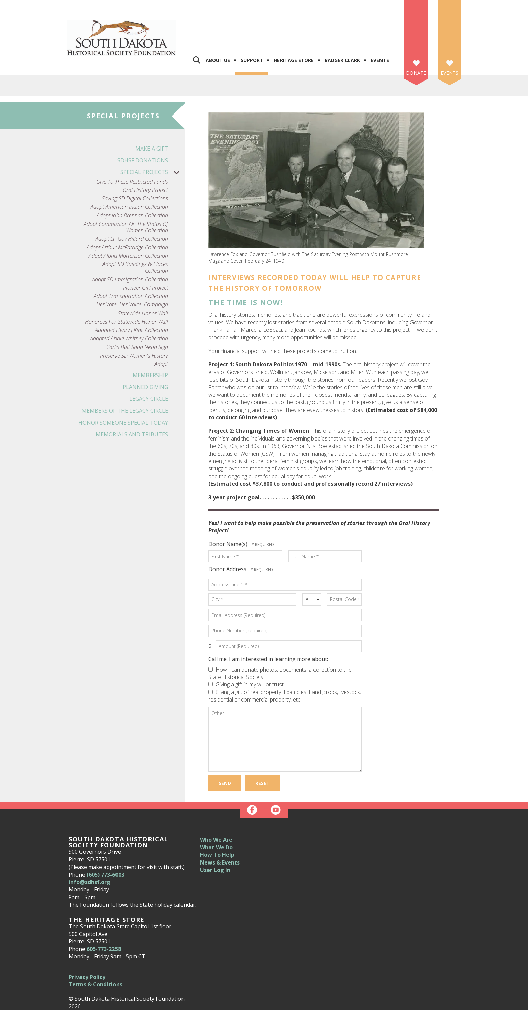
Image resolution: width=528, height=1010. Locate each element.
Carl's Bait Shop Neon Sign (137, 314)
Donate (416, 40)
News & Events (220, 829)
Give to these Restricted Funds (132, 148)
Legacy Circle (148, 365)
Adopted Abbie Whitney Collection (129, 305)
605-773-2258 (104, 915)
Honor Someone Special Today (123, 389)
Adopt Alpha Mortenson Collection (128, 223)
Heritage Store (294, 27)
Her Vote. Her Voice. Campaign (132, 271)
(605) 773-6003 (105, 841)
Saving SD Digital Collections (135, 165)
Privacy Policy (87, 943)
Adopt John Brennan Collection (132, 182)
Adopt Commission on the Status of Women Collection (126, 194)
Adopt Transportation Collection (131, 263)
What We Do (216, 814)
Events (380, 27)
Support (252, 27)
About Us (218, 27)
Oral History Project (145, 157)
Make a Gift (151, 115)
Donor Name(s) (228, 511)
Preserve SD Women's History (134, 322)
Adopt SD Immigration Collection (130, 246)
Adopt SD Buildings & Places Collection (135, 234)
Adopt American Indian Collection (129, 174)
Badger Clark (342, 27)
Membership (150, 342)
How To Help (217, 821)
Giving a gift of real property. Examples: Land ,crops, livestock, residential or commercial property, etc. (284, 662)
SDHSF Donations (142, 127)
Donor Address (228, 536)
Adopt (161, 331)
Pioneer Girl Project (145, 255)
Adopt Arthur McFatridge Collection (127, 214)
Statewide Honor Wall (143, 280)
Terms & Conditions (95, 951)
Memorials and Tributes (132, 401)
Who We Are (216, 806)
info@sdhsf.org (89, 849)
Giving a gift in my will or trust (246, 651)
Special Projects (152, 139)
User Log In (215, 837)
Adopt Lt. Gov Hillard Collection (131, 206)
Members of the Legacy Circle (124, 377)
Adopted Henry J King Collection (131, 297)
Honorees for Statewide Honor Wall (126, 289)
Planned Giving (145, 354)
